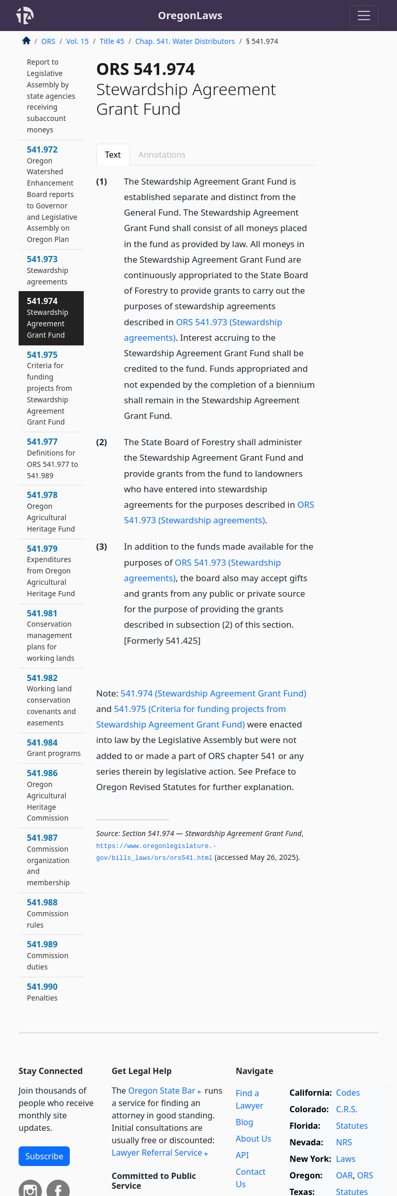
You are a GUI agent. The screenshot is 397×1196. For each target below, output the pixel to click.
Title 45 (112, 41)
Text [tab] (113, 154)
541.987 (48, 859)
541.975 (49, 388)
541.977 (52, 458)
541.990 (42, 992)
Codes (348, 1092)
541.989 (48, 955)
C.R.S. (347, 1109)
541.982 (51, 700)
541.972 (52, 194)
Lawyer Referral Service (157, 1152)
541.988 (48, 913)
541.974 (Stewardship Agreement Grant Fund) (213, 693)
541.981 (50, 635)
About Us (253, 1138)
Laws (346, 1158)
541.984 (54, 748)
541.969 (51, 89)
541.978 (51, 511)
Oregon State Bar (161, 1090)
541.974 (47, 317)
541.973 (47, 269)
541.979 (51, 570)
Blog (244, 1122)
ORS (48, 41)
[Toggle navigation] (363, 15)
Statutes (352, 1125)
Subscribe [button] (44, 1156)
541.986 (48, 795)
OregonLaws (190, 15)
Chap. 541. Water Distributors (185, 41)
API (242, 1155)
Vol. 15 (77, 41)
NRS (344, 1142)
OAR (344, 1175)
